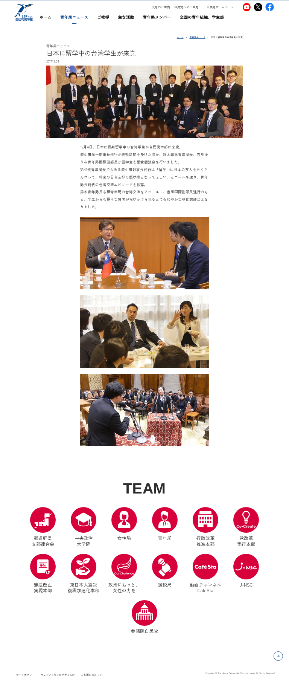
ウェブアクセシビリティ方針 (58, 675)
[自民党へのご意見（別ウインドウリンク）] (188, 7)
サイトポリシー (25, 675)
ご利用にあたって (91, 675)
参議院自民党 (144, 617)
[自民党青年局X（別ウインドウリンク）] (258, 7)
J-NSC (246, 571)
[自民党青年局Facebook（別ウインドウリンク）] (269, 7)
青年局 (165, 524)
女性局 (124, 524)
